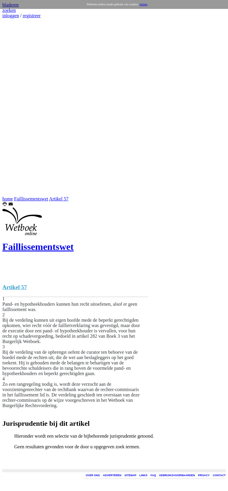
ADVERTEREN (112, 475)
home (7, 198)
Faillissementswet (31, 198)
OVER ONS (93, 475)
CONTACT (219, 475)
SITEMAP (130, 475)
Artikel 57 (58, 198)
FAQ (153, 475)
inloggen (10, 15)
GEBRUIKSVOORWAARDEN (177, 475)
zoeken (9, 10)
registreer (31, 15)
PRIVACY (204, 475)
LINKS (144, 475)
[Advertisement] (20, 107)
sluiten (144, 4)
